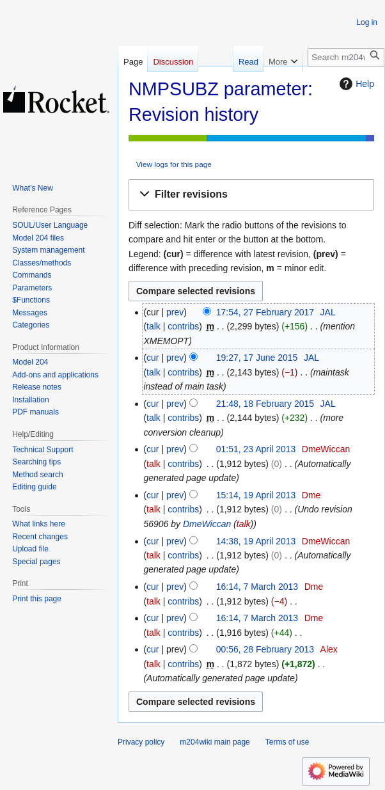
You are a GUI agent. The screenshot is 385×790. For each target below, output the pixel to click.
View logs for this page (174, 164)
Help (355, 83)
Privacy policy (141, 742)
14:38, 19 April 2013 (256, 541)
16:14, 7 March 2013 (257, 586)
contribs (183, 326)
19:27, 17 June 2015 (257, 357)
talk (153, 326)
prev (175, 312)
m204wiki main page (214, 742)
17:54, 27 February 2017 (265, 312)
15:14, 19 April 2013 (256, 495)
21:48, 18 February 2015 (265, 404)
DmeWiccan (207, 524)
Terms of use (287, 742)
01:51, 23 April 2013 (256, 449)
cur (152, 357)
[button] (251, 194)
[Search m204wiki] (346, 57)
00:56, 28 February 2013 (265, 649)
